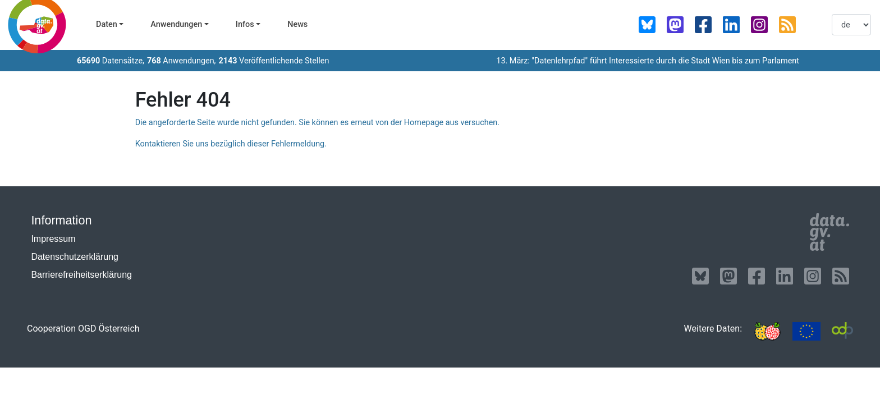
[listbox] (851, 24)
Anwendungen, (181, 61)
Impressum (53, 239)
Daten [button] (106, 24)
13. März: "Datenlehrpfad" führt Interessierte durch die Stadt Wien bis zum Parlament (647, 61)
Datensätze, (110, 61)
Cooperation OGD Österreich (83, 328)
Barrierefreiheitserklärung (81, 274)
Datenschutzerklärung (74, 256)
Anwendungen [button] (176, 24)
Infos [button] (245, 24)
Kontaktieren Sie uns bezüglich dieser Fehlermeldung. (231, 144)
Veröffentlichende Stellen (273, 61)
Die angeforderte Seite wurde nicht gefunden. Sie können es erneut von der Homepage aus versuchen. (317, 122)
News (297, 24)
